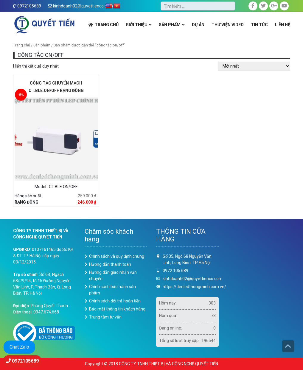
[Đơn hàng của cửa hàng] (254, 66)
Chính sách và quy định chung (116, 256)
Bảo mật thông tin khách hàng (117, 309)
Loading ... (259, 287)
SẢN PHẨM (170, 24)
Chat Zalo (19, 347)
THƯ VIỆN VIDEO (228, 24)
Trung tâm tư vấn (105, 317)
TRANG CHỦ (107, 24)
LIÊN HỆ (282, 24)
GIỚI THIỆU (136, 24)
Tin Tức (259, 24)
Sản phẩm (41, 45)
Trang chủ (21, 45)
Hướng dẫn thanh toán (110, 264)
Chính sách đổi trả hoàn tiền (115, 301)
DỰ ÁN (198, 24)
